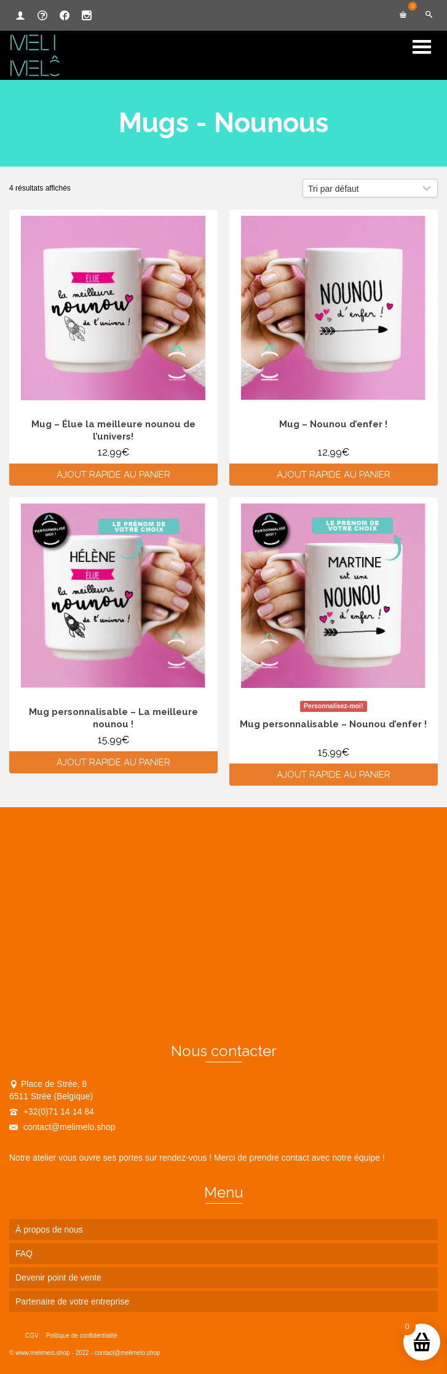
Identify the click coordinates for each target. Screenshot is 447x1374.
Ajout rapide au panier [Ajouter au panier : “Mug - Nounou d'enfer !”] (333, 474)
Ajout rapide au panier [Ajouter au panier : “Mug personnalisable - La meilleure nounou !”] (113, 762)
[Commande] (370, 188)
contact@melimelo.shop (62, 1127)
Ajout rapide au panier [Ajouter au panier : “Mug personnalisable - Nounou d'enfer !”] (333, 774)
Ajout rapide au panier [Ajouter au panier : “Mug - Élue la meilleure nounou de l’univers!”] (113, 474)
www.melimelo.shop (42, 1352)
